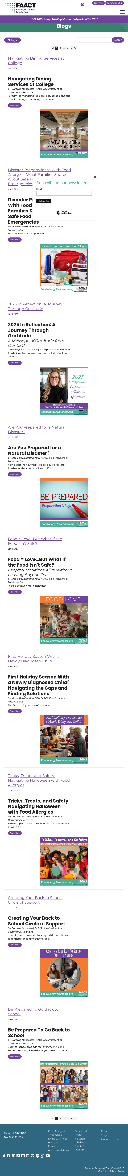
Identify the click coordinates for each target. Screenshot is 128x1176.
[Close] (95, 177)
